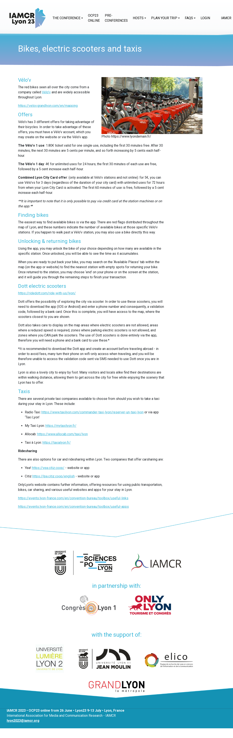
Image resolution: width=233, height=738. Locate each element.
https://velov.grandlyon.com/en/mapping (48, 106)
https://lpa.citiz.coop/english (53, 476)
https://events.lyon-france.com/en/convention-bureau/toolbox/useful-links (73, 498)
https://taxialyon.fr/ (57, 443)
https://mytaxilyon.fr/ (60, 426)
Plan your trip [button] (164, 18)
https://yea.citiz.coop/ (48, 468)
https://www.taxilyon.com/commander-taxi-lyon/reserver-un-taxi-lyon (92, 412)
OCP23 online (94, 18)
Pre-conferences (116, 18)
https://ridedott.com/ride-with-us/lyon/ (47, 293)
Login (205, 18)
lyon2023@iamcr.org (23, 721)
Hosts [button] (138, 18)
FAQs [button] (189, 18)
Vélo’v (46, 92)
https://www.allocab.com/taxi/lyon (62, 434)
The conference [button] (66, 18)
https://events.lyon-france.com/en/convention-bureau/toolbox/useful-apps (73, 507)
